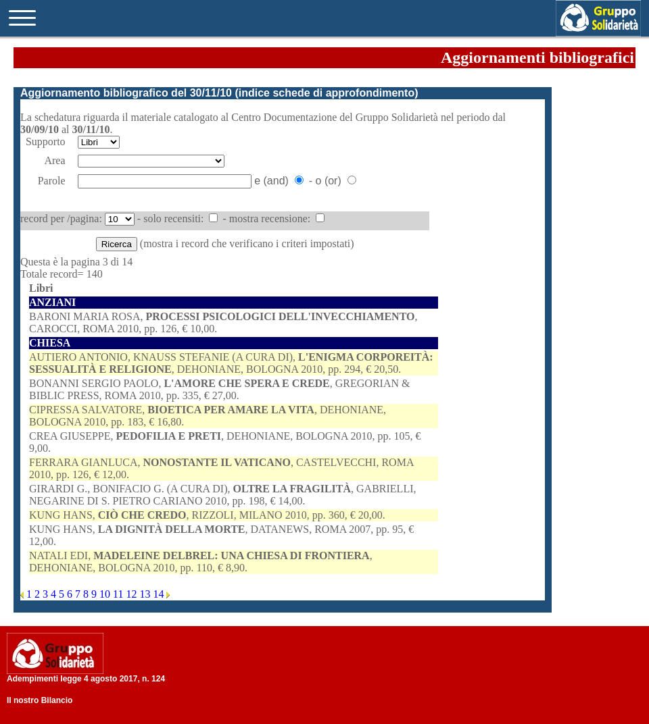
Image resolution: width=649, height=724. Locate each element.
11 (119, 594)
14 (159, 594)
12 (132, 594)
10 (106, 594)
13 (146, 594)
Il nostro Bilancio (39, 700)
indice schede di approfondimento (326, 93)
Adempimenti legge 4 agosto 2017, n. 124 (86, 678)
